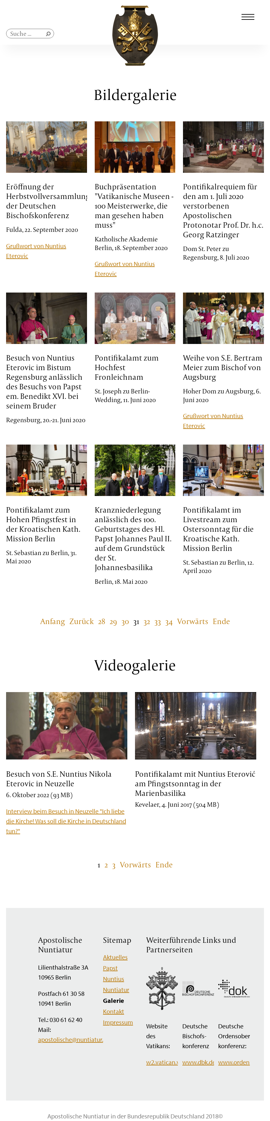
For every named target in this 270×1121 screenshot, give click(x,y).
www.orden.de (238, 1062)
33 (158, 621)
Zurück (81, 621)
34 (169, 621)
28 (101, 621)
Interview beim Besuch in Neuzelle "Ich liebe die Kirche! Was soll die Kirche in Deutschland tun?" (66, 821)
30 (125, 621)
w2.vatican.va (164, 1062)
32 (147, 621)
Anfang (52, 621)
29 (113, 621)
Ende (221, 621)
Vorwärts (192, 621)
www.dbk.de (199, 1062)
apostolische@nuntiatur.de (74, 1039)
